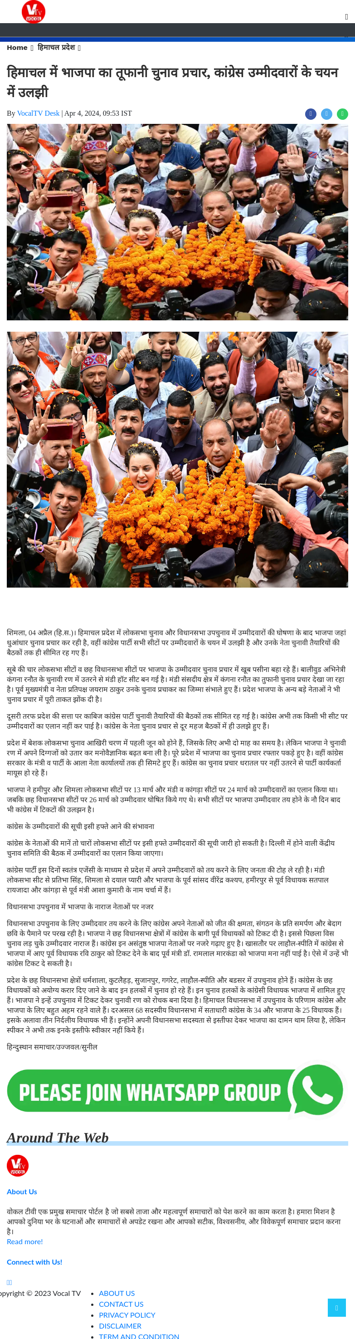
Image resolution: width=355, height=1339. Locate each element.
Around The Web (58, 1137)
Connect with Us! (34, 1261)
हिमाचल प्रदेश (56, 47)
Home (17, 47)
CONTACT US (121, 1304)
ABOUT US (117, 1293)
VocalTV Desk (38, 113)
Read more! (25, 1241)
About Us (22, 1191)
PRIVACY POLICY (127, 1314)
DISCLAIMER (120, 1325)
